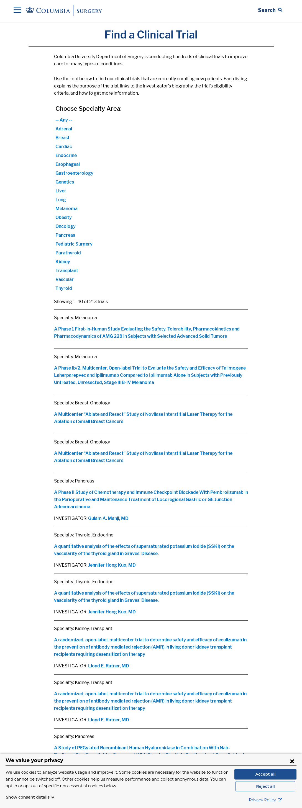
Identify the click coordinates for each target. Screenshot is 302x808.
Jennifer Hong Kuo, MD (112, 565)
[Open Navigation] (17, 10)
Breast (62, 137)
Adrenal (63, 128)
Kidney (62, 261)
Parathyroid (68, 252)
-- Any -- (63, 120)
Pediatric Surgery (74, 244)
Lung (60, 199)
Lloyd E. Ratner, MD (108, 665)
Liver (60, 190)
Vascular (64, 279)
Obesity (63, 217)
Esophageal (67, 164)
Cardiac (63, 146)
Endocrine (66, 155)
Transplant (66, 270)
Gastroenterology (74, 173)
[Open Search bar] (270, 10)
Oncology (65, 226)
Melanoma (66, 208)
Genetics (64, 182)
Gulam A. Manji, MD (108, 518)
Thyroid (63, 288)
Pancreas (65, 235)
